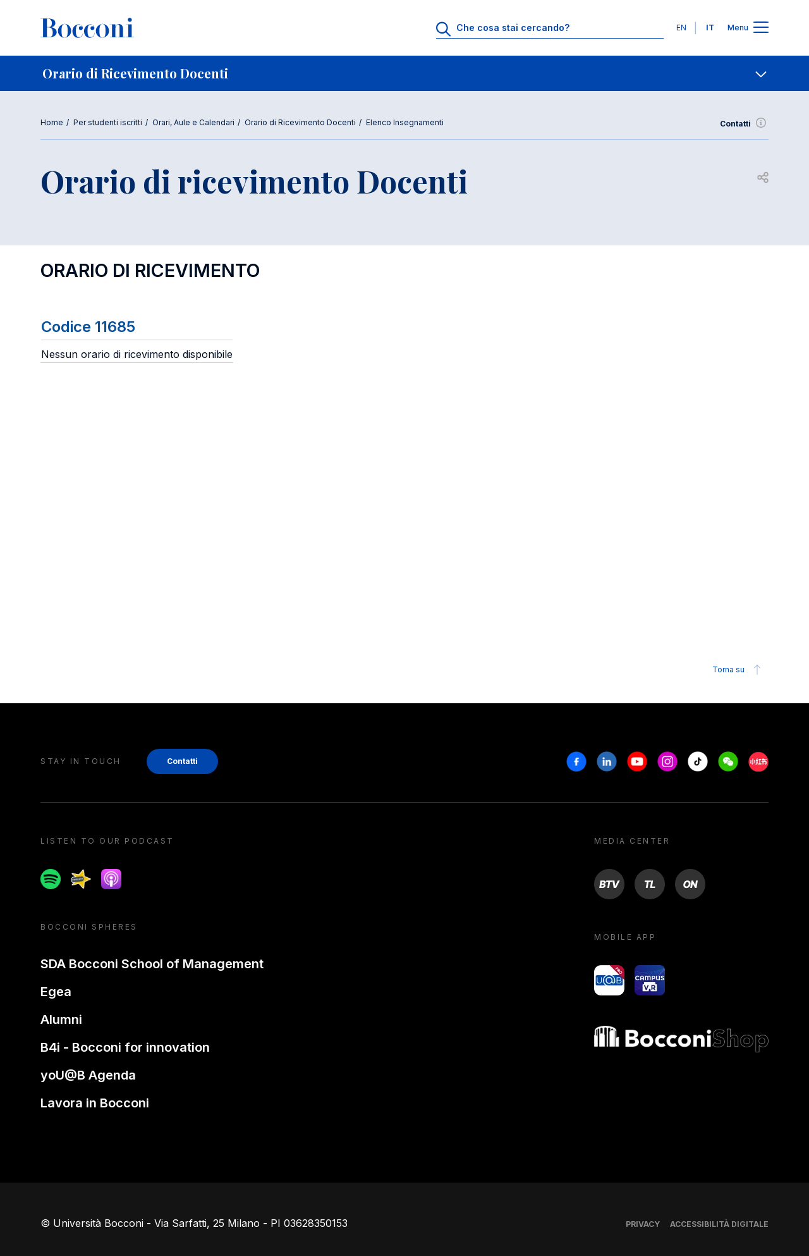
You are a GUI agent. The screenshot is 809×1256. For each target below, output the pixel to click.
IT (710, 27)
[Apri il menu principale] (761, 28)
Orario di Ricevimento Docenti (300, 122)
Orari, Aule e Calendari (193, 122)
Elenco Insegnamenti (405, 122)
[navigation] (404, 73)
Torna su (738, 669)
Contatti (744, 124)
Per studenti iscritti (107, 122)
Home (51, 122)
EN (681, 27)
